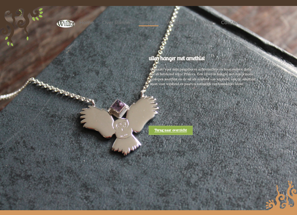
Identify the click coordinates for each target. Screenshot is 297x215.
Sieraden (148, 22)
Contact (230, 22)
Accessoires (180, 22)
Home (86, 22)
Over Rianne (116, 22)
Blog (207, 22)
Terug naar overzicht (170, 130)
